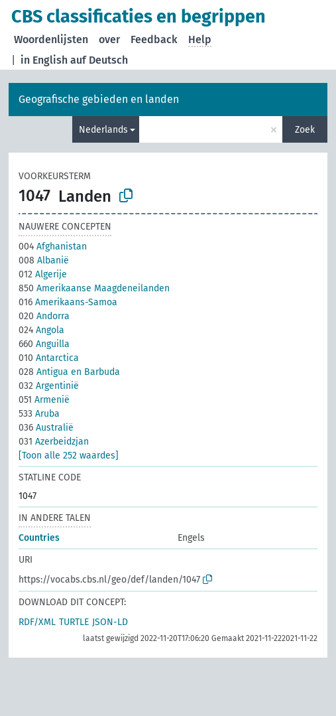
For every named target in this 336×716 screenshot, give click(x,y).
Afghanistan (53, 246)
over (109, 39)
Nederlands (103, 129)
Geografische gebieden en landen (99, 99)
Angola (41, 330)
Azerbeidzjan (54, 441)
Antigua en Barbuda (69, 372)
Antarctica (49, 358)
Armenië (44, 399)
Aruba (39, 413)
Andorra (44, 316)
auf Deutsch (99, 60)
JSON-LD (110, 622)
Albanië (44, 260)
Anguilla (44, 344)
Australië (46, 427)
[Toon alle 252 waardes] (69, 455)
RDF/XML (37, 622)
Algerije (43, 274)
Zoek (305, 129)
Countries (39, 537)
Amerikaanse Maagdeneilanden (94, 288)
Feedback (154, 39)
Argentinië (49, 386)
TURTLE (74, 622)
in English (44, 60)
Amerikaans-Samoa (68, 302)
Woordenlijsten (51, 39)
